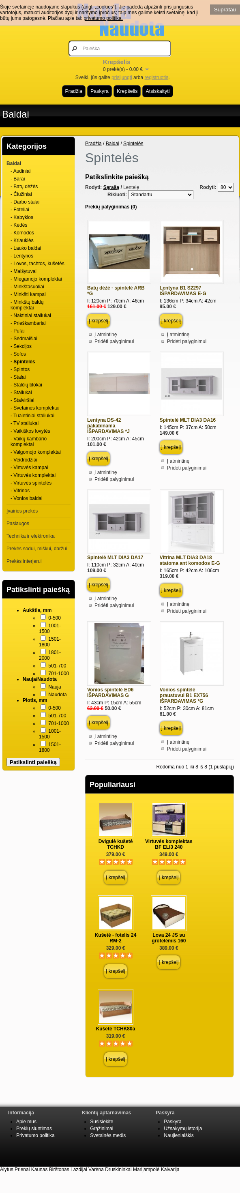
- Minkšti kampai (28, 294)
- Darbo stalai (25, 202)
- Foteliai (20, 209)
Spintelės (133, 143)
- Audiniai (20, 171)
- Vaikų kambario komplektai (29, 441)
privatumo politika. (103, 18)
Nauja (54, 687)
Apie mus (26, 1121)
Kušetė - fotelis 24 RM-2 (116, 938)
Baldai (15, 114)
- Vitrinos (20, 491)
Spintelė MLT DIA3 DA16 (188, 420)
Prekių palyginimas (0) (111, 207)
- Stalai (18, 377)
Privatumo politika (35, 1135)
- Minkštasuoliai (27, 287)
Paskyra (99, 91)
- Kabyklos (22, 217)
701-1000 (58, 673)
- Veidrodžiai (24, 460)
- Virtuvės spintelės (31, 483)
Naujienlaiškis (178, 1135)
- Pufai (18, 331)
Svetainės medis (108, 1135)
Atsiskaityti (157, 91)
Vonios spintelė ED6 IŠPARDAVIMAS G (110, 692)
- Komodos (22, 233)
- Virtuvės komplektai (33, 475)
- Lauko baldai (26, 248)
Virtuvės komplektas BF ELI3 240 (169, 844)
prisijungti (121, 77)
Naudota (57, 694)
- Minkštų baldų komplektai (27, 305)
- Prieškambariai (28, 323)
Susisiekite (101, 1121)
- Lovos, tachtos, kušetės (37, 263)
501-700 (57, 666)
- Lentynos (22, 256)
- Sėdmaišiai (24, 338)
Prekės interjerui (24, 561)
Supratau (225, 9)
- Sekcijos (21, 346)
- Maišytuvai (23, 271)
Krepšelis (127, 91)
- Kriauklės (22, 240)
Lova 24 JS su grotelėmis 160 (169, 938)
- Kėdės (19, 225)
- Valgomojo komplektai (36, 452)
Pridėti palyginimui (114, 341)
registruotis (156, 77)
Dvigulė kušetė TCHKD (116, 844)
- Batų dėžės (24, 186)
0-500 (54, 618)
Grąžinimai (101, 1128)
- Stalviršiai (22, 400)
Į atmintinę (105, 334)
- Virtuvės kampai (29, 467)
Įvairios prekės (22, 511)
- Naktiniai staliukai (31, 315)
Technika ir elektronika (30, 536)
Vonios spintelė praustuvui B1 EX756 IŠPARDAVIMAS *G (184, 695)
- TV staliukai (25, 423)
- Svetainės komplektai (35, 408)
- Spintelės (23, 362)
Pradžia (73, 91)
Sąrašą (111, 187)
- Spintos (20, 369)
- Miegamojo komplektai (36, 279)
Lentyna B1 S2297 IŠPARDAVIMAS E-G (183, 290)
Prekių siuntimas (34, 1128)
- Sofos (18, 354)
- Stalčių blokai (26, 385)
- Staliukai (21, 392)
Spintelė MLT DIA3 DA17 (115, 557)
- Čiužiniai (21, 194)
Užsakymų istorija (183, 1128)
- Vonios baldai (27, 498)
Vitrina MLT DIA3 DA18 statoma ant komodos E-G (190, 560)
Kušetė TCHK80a (115, 1029)
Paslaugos (17, 523)
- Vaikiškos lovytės (30, 431)
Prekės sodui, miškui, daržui (36, 548)
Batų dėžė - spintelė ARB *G (116, 290)
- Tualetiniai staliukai (32, 415)
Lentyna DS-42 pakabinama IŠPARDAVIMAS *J (108, 425)
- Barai (18, 179)
